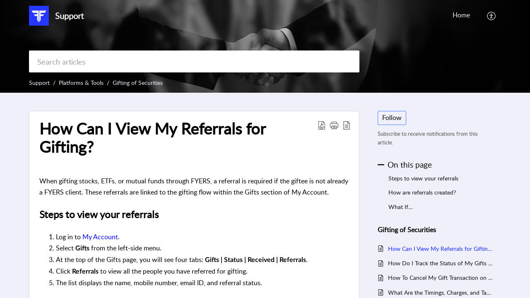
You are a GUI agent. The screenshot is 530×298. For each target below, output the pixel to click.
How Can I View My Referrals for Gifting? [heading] (152, 138)
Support (39, 83)
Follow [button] (392, 117)
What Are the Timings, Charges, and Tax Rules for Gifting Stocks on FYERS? (440, 292)
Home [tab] (461, 14)
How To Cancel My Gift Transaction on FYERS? (440, 277)
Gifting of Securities (138, 83)
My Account (100, 236)
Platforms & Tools (81, 83)
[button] (491, 15)
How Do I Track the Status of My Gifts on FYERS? (440, 263)
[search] (194, 61)
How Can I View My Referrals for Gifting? (440, 248)
